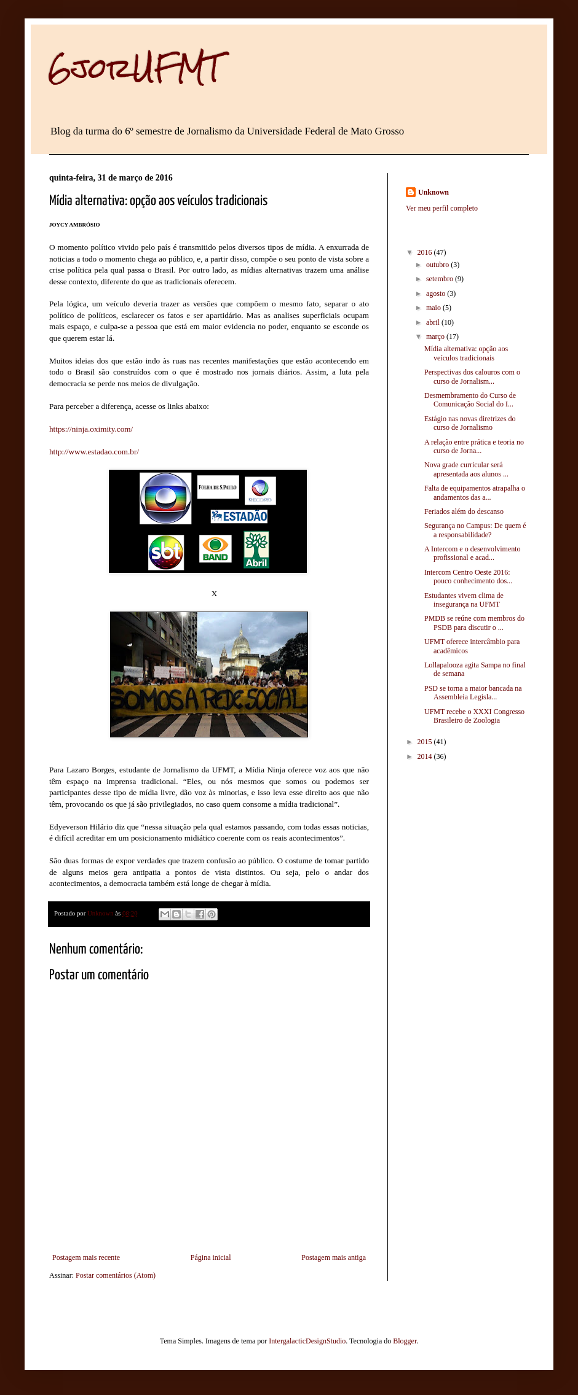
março (436, 336)
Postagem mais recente (86, 1257)
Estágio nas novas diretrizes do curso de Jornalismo (470, 423)
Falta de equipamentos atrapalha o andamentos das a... (474, 492)
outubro (438, 264)
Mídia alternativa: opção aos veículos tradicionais (466, 353)
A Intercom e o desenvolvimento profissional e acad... (472, 553)
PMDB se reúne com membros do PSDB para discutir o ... (474, 622)
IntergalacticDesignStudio (307, 1341)
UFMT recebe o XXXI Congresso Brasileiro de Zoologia (474, 716)
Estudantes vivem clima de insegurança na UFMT (464, 599)
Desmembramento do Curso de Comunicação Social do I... (470, 399)
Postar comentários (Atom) (116, 1275)
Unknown (433, 192)
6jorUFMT (135, 68)
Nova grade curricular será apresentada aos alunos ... (466, 469)
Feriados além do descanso (464, 511)
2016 (426, 252)
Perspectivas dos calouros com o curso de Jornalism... (472, 376)
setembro (440, 278)
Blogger (404, 1341)
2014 (426, 756)
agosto (436, 293)
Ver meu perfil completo (442, 208)
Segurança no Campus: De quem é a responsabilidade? (475, 529)
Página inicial (211, 1257)
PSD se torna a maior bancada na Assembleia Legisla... (473, 692)
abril (433, 322)
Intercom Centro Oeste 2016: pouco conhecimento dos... (468, 576)
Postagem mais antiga (333, 1257)
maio (434, 307)
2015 (426, 741)
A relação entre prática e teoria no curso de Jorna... (474, 446)
